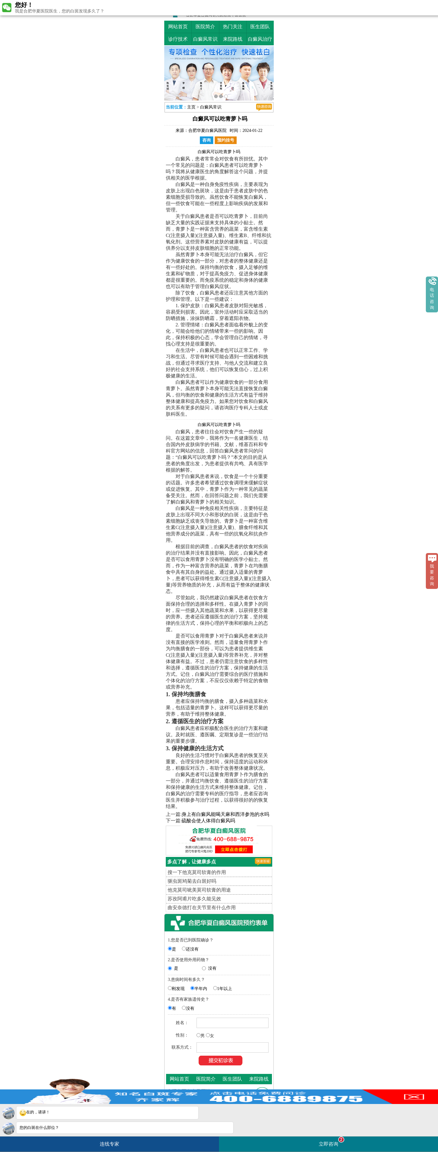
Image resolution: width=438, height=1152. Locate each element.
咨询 (206, 140)
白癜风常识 (205, 39)
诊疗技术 (178, 39)
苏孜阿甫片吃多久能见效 (194, 898)
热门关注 (232, 26)
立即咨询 (331, 1142)
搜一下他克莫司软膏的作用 (197, 872)
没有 (212, 968)
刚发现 (178, 988)
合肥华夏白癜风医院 (207, 130)
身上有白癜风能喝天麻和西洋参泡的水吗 (225, 814)
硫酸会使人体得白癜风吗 (208, 820)
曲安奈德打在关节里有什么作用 (202, 907)
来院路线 (232, 39)
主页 (191, 107)
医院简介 (205, 26)
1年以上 (224, 988)
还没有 (192, 949)
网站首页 (178, 26)
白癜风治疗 (260, 39)
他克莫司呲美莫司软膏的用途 (199, 889)
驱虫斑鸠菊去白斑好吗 (192, 881)
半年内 (200, 988)
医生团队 (260, 26)
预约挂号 (225, 140)
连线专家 (109, 1144)
